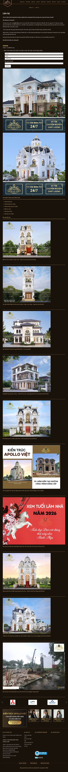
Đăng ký (7, 66)
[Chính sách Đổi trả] (28, 742)
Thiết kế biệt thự (8, 201)
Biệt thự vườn (7, 209)
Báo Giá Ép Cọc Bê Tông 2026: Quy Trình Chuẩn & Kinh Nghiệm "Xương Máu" (21, 691)
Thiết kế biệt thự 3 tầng (9, 204)
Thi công (63, 1)
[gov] (41, 753)
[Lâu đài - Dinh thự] (22, 763)
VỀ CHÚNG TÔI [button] (8, 732)
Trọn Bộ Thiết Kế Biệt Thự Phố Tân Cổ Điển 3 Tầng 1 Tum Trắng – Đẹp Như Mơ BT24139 (23, 304)
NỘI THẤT (54, 1)
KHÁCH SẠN (43, 1)
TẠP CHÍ (58, 1)
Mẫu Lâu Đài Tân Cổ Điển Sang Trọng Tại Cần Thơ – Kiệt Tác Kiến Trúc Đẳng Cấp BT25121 (24, 591)
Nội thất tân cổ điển (9, 213)
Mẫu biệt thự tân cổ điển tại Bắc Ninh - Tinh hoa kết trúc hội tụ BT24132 (20, 438)
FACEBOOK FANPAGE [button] (41, 732)
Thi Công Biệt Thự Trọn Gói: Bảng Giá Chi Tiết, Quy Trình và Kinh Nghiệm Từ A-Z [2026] (23, 490)
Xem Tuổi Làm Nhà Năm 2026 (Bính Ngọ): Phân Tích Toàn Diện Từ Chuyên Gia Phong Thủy (24, 546)
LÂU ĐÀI (38, 1)
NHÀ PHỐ (49, 1)
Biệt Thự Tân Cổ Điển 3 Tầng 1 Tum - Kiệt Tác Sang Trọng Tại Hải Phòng (19, 259)
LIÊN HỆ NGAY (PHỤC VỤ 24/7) (14, 722)
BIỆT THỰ (33, 1)
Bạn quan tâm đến (9, 61)
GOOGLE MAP (56, 732)
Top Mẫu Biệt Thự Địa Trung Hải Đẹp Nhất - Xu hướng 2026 (17, 349)
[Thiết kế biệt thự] (34, 763)
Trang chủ (22, 1)
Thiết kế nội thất (8, 211)
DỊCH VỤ (28, 732)
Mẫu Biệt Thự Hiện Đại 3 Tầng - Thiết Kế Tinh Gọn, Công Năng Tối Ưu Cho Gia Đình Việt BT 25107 (26, 393)
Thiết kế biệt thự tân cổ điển (11, 206)
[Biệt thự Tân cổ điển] (45, 763)
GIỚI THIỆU (28, 1)
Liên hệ (37, 7)
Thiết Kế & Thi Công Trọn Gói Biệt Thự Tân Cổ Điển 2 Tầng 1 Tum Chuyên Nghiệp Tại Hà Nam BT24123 (27, 636)
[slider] (5, 45)
